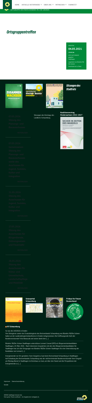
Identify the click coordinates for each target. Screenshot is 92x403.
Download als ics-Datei (74, 63)
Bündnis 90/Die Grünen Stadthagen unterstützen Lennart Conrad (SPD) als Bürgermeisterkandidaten (41, 340)
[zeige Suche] (85, 2)
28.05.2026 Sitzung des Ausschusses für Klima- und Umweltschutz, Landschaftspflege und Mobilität (18, 268)
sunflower (18, 394)
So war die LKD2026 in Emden (16, 328)
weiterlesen (22, 130)
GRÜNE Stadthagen (19, 7)
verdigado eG (35, 394)
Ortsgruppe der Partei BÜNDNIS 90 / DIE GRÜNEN (29, 10)
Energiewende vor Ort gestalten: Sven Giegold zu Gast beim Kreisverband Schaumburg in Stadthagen (41, 353)
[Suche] (82, 2)
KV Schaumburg (13, 324)
